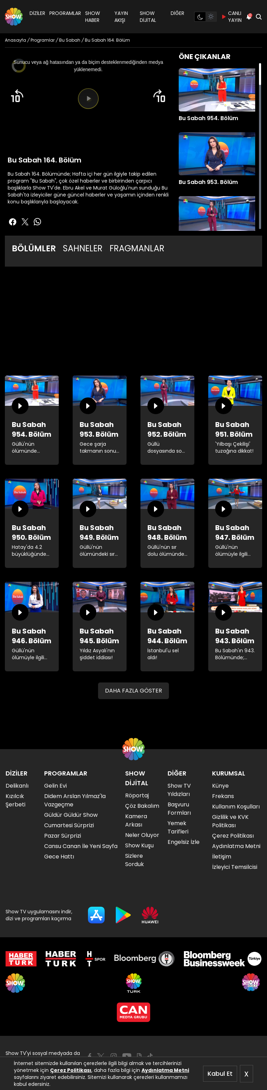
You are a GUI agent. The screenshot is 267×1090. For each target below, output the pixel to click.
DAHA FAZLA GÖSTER (133, 691)
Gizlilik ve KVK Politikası (230, 821)
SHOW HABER (92, 17)
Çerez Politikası (70, 1070)
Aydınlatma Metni (165, 1070)
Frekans (223, 796)
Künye (220, 786)
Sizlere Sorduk (134, 860)
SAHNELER (83, 248)
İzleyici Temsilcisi (234, 867)
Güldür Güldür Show (71, 815)
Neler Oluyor (142, 835)
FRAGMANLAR (137, 248)
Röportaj (137, 795)
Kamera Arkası (136, 820)
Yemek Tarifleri (178, 827)
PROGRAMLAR (65, 13)
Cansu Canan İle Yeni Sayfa (81, 846)
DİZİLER (37, 13)
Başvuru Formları (179, 808)
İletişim (221, 857)
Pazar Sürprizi (62, 836)
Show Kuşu (139, 845)
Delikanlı (17, 786)
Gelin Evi (55, 786)
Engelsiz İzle (184, 842)
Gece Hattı (59, 857)
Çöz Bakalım (142, 806)
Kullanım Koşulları (236, 807)
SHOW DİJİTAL (148, 17)
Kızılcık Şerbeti (15, 800)
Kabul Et (220, 1073)
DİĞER (177, 13)
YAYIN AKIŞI (121, 17)
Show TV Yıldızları (179, 790)
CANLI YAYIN (231, 17)
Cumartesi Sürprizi (69, 825)
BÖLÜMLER (34, 248)
